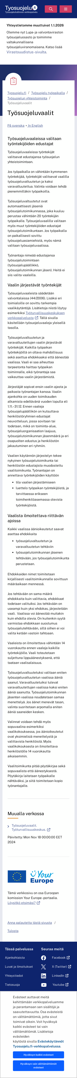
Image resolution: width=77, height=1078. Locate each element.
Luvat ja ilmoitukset (19, 966)
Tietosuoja (12, 984)
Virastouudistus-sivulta (26, 52)
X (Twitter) (59, 966)
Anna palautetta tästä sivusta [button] (29, 923)
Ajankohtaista (15, 957)
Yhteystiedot (14, 975)
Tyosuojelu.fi (16, 93)
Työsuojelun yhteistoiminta (27, 98)
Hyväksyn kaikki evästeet (39, 1054)
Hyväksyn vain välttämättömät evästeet (38, 1065)
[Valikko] (65, 9)
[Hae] (51, 9)
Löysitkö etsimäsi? (24, 903)
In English (35, 126)
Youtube (58, 984)
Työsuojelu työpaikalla (48, 93)
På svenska (15, 126)
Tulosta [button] (12, 931)
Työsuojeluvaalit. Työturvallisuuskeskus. (40, 828)
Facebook (59, 957)
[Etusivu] (21, 9)
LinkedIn (58, 975)
